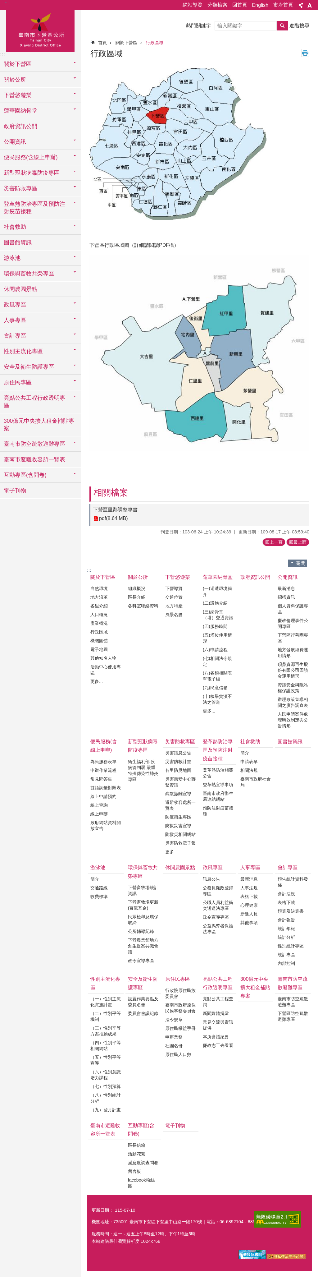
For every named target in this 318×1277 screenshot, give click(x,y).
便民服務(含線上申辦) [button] (31, 157)
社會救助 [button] (15, 227)
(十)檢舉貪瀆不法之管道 (217, 699)
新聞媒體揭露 (216, 1013)
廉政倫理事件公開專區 (293, 623)
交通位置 (174, 597)
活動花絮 (136, 1153)
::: (7, 3)
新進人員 (249, 913)
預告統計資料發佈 (293, 882)
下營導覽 (174, 588)
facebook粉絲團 (141, 1183)
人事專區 (250, 867)
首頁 (102, 42)
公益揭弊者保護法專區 (218, 928)
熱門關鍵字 (198, 25)
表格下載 (249, 896)
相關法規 (249, 770)
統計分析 (286, 937)
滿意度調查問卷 (143, 1162)
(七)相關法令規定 (217, 661)
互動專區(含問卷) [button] (25, 475)
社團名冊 (174, 1045)
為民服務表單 (103, 761)
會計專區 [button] (15, 336)
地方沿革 (99, 597)
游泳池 (97, 867)
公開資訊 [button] (15, 142)
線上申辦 (99, 813)
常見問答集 (101, 779)
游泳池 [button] (12, 258)
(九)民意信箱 (215, 687)
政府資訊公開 (20, 126)
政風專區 (213, 867)
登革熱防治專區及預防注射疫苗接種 (218, 750)
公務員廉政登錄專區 (218, 890)
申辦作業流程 (103, 770)
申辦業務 (174, 1037)
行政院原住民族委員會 (180, 993)
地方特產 (174, 605)
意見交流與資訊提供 (218, 1025)
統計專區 (286, 954)
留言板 (134, 1171)
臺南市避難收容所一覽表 (34, 459)
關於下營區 (126, 42)
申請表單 (249, 761)
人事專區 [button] (15, 320)
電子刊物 (15, 490)
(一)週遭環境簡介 (217, 591)
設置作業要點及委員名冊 (143, 1001)
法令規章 (174, 1019)
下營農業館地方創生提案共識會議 (143, 946)
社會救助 (250, 741)
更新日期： (102, 1210)
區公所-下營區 (40, 30)
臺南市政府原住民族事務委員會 (180, 1008)
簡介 (244, 752)
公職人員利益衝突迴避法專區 (218, 905)
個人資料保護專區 (293, 608)
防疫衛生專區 (178, 816)
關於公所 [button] (15, 79)
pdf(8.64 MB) (113, 518)
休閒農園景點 (20, 289)
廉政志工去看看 (218, 1045)
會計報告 (286, 919)
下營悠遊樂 (177, 577)
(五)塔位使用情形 (217, 638)
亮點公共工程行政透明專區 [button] (34, 401)
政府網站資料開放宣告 (105, 825)
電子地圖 (99, 649)
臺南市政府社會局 (255, 782)
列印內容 (305, 53)
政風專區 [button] (15, 305)
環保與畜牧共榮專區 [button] (29, 273)
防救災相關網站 (180, 834)
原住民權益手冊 (180, 1028)
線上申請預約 (103, 796)
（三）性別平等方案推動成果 (105, 1031)
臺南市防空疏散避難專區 (292, 983)
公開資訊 (288, 577)
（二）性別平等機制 (105, 1016)
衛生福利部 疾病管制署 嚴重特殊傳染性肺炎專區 (143, 770)
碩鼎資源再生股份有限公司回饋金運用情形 (293, 670)
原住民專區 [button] (18, 382)
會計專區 (288, 867)
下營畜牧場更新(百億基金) (143, 905)
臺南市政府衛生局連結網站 (218, 796)
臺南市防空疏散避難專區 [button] (34, 444)
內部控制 (286, 963)
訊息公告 (211, 879)
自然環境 (99, 588)
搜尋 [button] (282, 25)
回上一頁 (274, 542)
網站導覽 (192, 4)
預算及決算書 (291, 911)
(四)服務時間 (215, 626)
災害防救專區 (180, 741)
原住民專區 (177, 979)
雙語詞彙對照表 (105, 787)
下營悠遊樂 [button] (18, 95)
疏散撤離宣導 (178, 793)
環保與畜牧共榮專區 (143, 871)
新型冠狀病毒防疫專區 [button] (32, 173)
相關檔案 (110, 492)
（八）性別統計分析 (105, 1098)
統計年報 (286, 928)
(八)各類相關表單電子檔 (217, 676)
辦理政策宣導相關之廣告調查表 (293, 702)
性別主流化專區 (105, 983)
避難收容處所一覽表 (180, 805)
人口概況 (99, 614)
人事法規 (249, 887)
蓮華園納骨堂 (218, 577)
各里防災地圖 (178, 770)
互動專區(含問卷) (141, 1129)
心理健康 (249, 905)
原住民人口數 (178, 1054)
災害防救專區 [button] (20, 188)
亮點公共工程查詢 (218, 1001)
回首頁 (239, 4)
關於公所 (138, 577)
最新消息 (286, 588)
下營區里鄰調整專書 (115, 509)
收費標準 (99, 896)
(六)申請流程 (215, 649)
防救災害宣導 (178, 825)
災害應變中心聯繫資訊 (180, 782)
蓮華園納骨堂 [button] (20, 111)
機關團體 (99, 640)
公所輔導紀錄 (141, 931)
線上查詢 (99, 805)
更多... (96, 681)
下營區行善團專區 (293, 638)
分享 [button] (301, 5)
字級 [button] (309, 5)
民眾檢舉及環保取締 (143, 919)
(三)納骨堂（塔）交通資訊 (218, 614)
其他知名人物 (103, 658)
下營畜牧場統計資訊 (143, 890)
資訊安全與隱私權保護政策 (293, 687)
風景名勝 (174, 614)
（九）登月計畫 (105, 1109)
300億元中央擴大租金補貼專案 (39, 424)
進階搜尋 (299, 25)
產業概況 (99, 623)
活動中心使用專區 (105, 669)
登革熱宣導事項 (218, 784)
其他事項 (249, 922)
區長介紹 (136, 597)
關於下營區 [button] (18, 64)
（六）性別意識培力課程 (105, 1074)
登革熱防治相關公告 (218, 773)
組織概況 (136, 588)
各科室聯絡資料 (143, 605)
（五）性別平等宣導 (105, 1060)
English (260, 5)
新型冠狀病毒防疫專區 (143, 746)
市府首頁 (283, 4)
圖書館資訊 (18, 242)
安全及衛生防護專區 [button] (29, 367)
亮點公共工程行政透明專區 (218, 983)
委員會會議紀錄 (143, 1013)
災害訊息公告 (178, 752)
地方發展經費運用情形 (293, 652)
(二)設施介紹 (215, 603)
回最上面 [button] (298, 542)
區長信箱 (136, 1145)
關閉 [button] (301, 563)
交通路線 (99, 887)
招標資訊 (286, 597)
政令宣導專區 (141, 960)
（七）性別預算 (105, 1086)
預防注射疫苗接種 (218, 810)
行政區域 (154, 42)
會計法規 (286, 893)
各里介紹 (99, 605)
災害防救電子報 (180, 843)
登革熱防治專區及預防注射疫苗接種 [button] (34, 207)
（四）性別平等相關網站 (105, 1045)
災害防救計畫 (178, 761)
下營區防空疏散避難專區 (293, 1016)
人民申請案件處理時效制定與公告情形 (293, 720)
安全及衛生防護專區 (143, 983)
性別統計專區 (291, 945)
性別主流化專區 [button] (23, 351)
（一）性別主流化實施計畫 (105, 1001)
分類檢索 (217, 4)
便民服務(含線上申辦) (103, 746)
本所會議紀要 (216, 1036)
